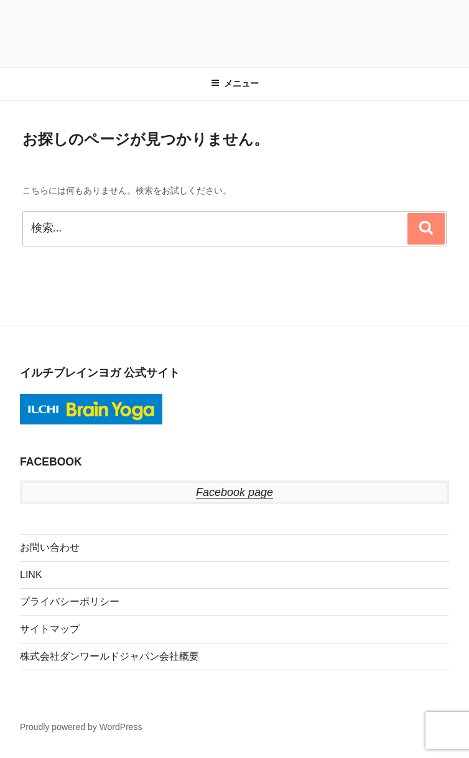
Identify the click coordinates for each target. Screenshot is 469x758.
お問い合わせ (50, 547)
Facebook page (234, 492)
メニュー (235, 83)
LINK (31, 574)
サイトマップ (50, 629)
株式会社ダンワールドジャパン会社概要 (109, 656)
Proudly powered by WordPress (81, 727)
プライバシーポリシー (69, 601)
